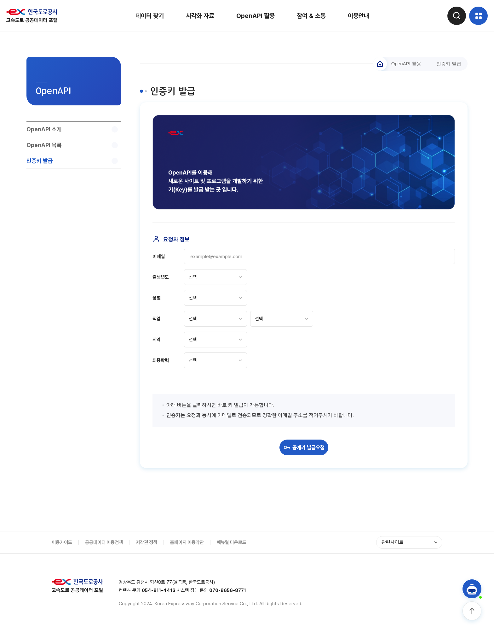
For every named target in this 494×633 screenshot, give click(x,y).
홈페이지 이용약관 (187, 543)
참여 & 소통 (310, 16)
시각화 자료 (200, 16)
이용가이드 (62, 543)
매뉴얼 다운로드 (231, 543)
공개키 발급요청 (303, 448)
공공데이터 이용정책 (104, 543)
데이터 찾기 (149, 16)
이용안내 (358, 16)
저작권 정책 (146, 543)
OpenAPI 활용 (255, 16)
